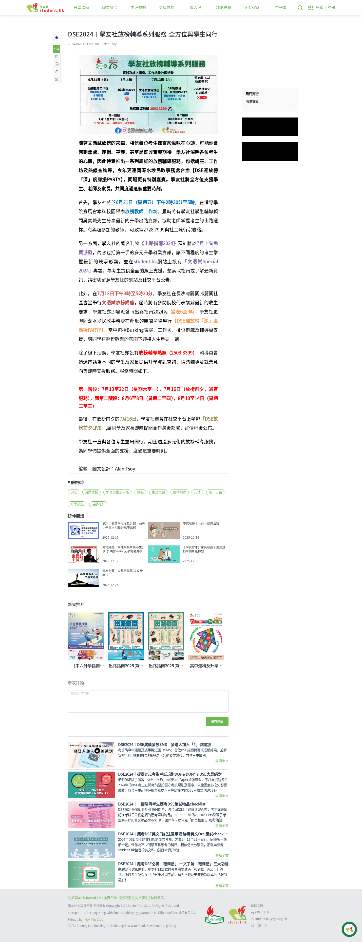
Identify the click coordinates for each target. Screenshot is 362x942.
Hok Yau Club (94, 919)
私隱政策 (157, 897)
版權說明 (126, 897)
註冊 (331, 7)
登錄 (319, 7)
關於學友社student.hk (85, 897)
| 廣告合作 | (110, 897)
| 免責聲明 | (142, 897)
